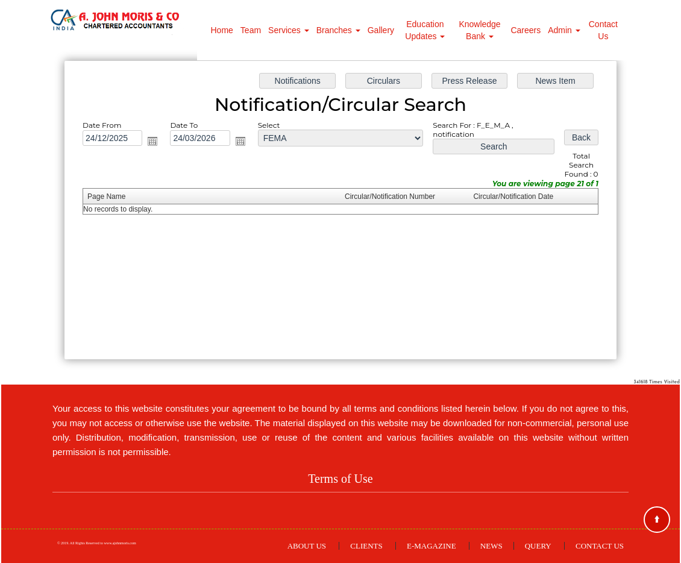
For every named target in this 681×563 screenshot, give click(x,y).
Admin (564, 30)
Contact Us (603, 30)
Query (538, 545)
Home (222, 30)
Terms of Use (340, 478)
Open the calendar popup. (157, 142)
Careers (525, 30)
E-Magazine (431, 545)
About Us (306, 545)
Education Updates (425, 30)
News (491, 545)
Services (288, 30)
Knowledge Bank (479, 30)
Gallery (381, 30)
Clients (366, 545)
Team (250, 30)
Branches (338, 30)
